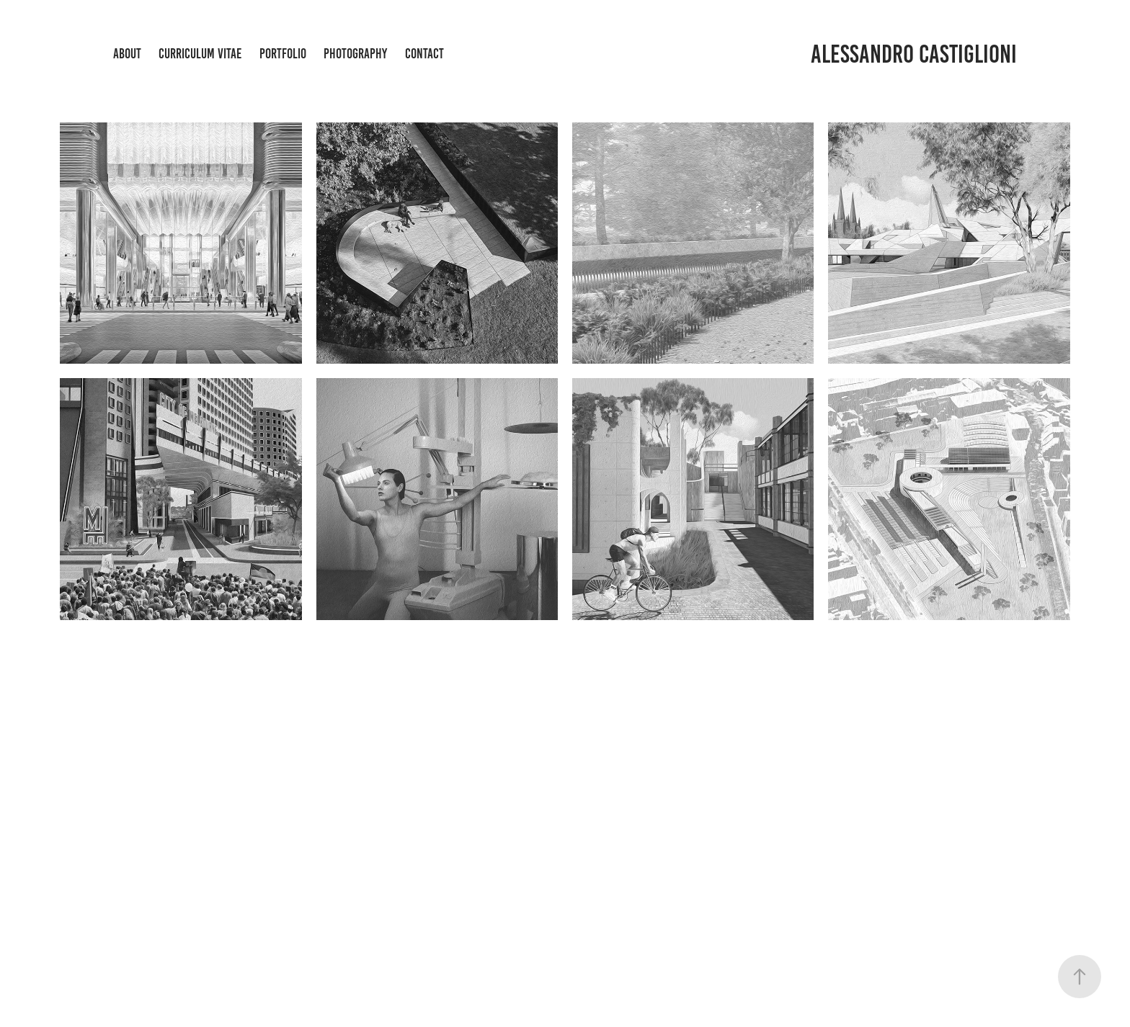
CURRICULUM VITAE (200, 53)
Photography (355, 53)
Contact (424, 53)
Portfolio (282, 53)
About (127, 53)
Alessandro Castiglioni (914, 54)
